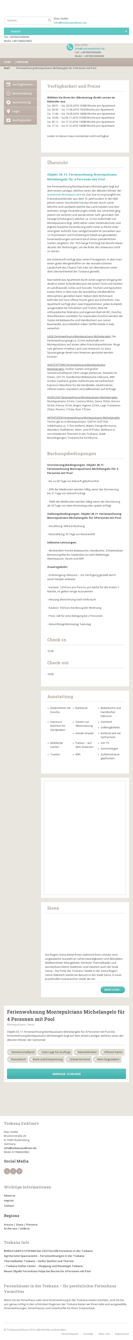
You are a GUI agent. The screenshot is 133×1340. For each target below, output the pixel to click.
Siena (19, 1224)
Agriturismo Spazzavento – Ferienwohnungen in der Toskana (44, 1256)
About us (9, 1195)
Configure (21, 62)
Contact (9, 1206)
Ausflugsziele (21, 120)
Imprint (9, 1200)
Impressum (122, 1334)
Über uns (104, 1334)
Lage (15, 111)
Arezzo (8, 1224)
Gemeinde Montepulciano (64, 194)
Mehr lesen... (112, 989)
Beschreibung (22, 93)
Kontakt (88, 1334)
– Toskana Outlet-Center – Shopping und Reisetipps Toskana (43, 1266)
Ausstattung (21, 102)
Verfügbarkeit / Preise (23, 86)
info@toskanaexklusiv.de (70, 22)
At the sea (10, 1228)
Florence (32, 1224)
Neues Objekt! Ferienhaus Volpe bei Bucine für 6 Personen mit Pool (47, 1271)
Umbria (24, 1228)
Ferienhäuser (69, 1334)
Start (7, 62)
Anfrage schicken (66, 1074)
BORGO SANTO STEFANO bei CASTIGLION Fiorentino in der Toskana (48, 1251)
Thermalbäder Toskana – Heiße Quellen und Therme (39, 1261)
